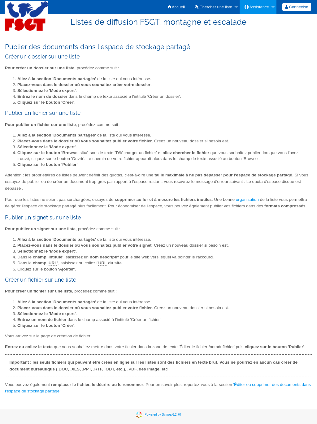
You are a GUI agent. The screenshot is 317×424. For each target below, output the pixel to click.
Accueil (176, 7)
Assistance (257, 7)
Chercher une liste (213, 7)
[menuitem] (176, 7)
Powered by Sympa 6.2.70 (163, 414)
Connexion (296, 7)
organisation (247, 199)
